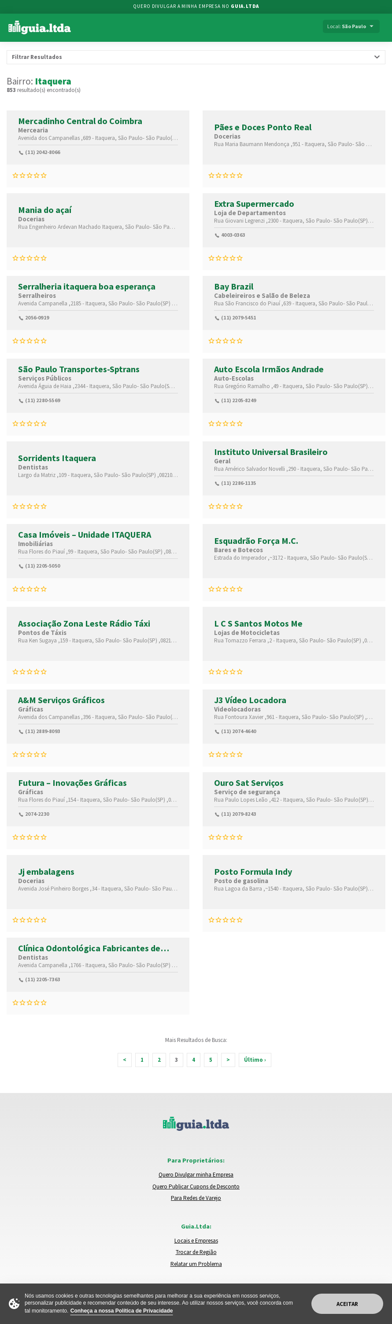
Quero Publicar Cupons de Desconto (196, 1186)
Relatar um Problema (196, 1264)
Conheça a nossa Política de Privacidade (121, 1311)
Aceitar (347, 1304)
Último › (255, 1060)
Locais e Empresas (196, 1240)
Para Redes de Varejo (196, 1198)
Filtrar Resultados (37, 57)
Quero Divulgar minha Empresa (196, 1174)
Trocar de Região (196, 1252)
